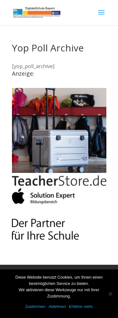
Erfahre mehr (81, 306)
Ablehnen (57, 306)
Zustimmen (35, 306)
